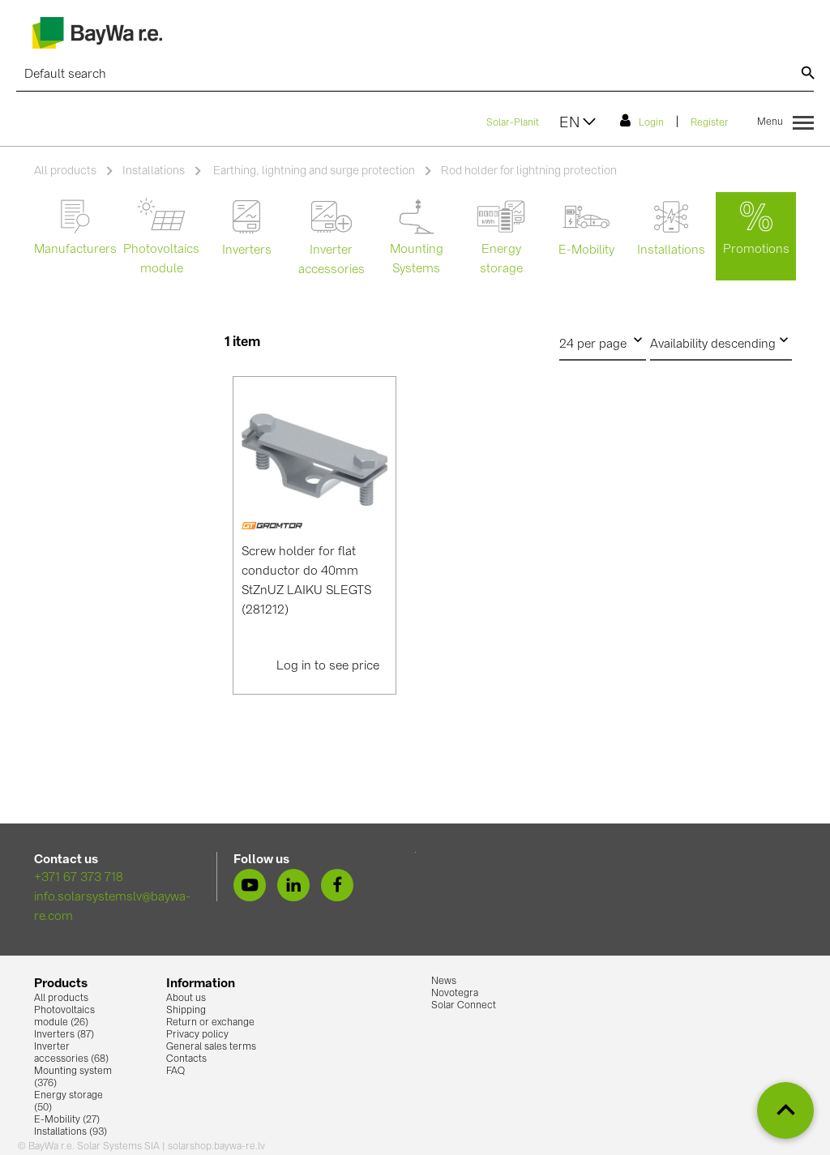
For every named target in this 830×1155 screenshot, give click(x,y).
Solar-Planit (512, 123)
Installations (153, 171)
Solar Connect (463, 1006)
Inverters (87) (64, 1035)
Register (710, 123)
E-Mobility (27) (67, 1120)
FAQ (175, 1071)
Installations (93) (70, 1132)
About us (186, 998)
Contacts (186, 1059)
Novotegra (454, 994)
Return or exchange (210, 1023)
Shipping (186, 1011)
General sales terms (211, 1047)
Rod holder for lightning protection (529, 171)
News (443, 981)
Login (642, 120)
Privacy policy (197, 1035)
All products (65, 171)
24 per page (602, 341)
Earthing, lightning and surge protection (313, 171)
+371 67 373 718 (78, 878)
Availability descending (721, 341)
